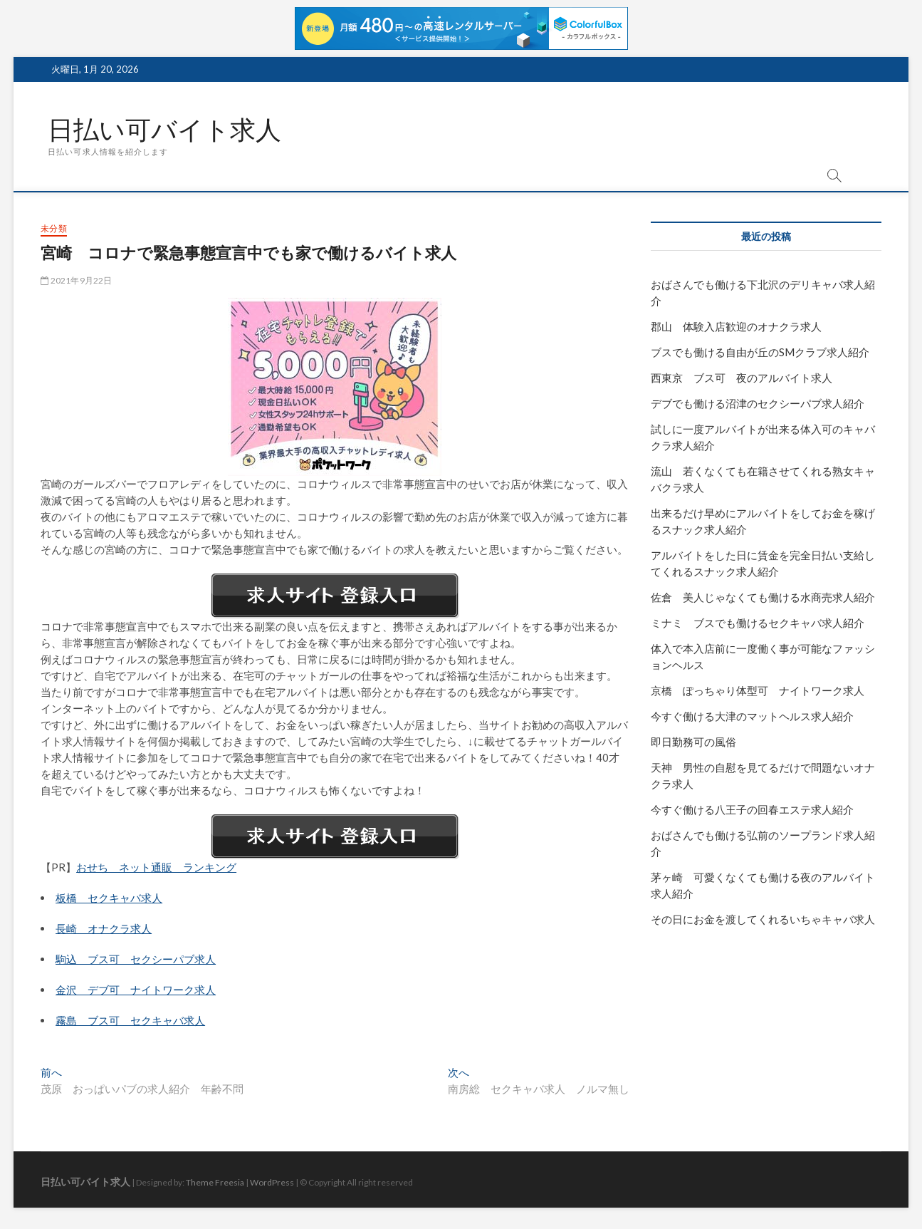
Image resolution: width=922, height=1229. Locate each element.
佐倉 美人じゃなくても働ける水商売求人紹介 (763, 597)
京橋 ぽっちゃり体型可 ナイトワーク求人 (757, 690)
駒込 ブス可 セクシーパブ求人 (136, 959)
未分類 (54, 228)
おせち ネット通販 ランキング (156, 867)
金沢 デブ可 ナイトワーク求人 (136, 989)
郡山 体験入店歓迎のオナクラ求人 (736, 326)
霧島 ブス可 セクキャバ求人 (130, 1020)
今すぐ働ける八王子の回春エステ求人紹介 (752, 809)
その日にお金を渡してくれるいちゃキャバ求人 (763, 919)
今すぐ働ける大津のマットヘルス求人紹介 (752, 716)
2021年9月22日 (76, 280)
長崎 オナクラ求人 (104, 928)
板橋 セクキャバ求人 (109, 897)
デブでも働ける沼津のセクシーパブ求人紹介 (757, 403)
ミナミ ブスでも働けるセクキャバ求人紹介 (757, 622)
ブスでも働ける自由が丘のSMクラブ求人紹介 (760, 352)
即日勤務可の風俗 (693, 741)
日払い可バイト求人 (164, 129)
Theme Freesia (215, 1182)
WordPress (272, 1182)
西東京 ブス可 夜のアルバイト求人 (741, 377)
